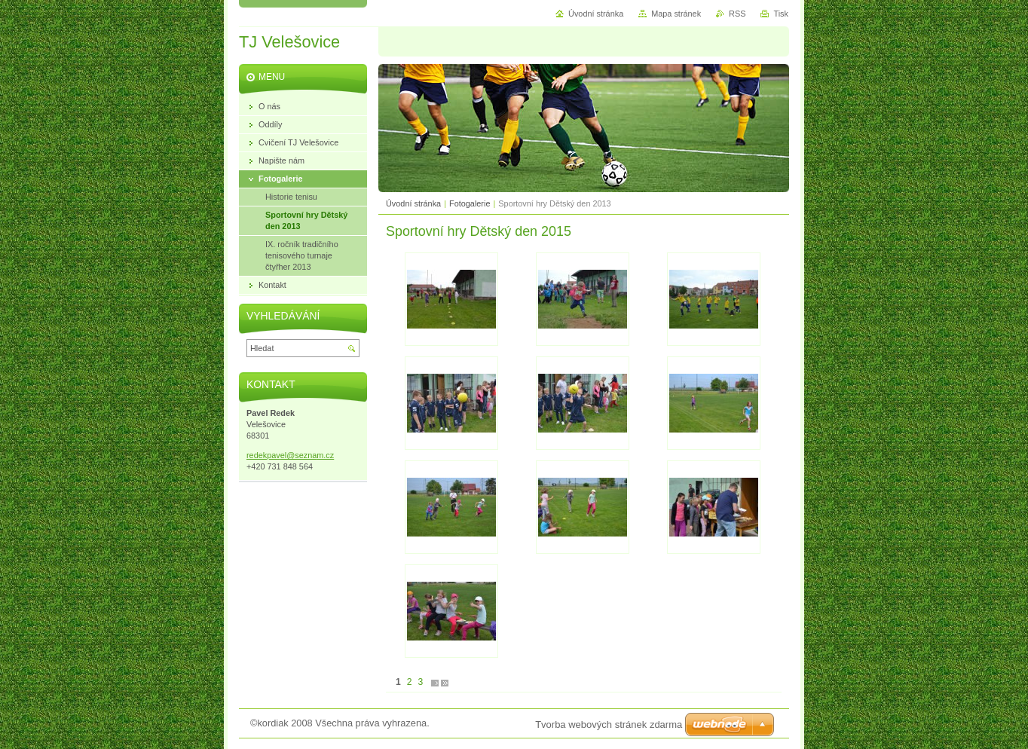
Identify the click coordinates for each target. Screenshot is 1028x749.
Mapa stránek (676, 13)
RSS (737, 13)
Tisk (780, 13)
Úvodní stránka (413, 203)
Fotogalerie (469, 203)
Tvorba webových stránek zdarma (608, 724)
